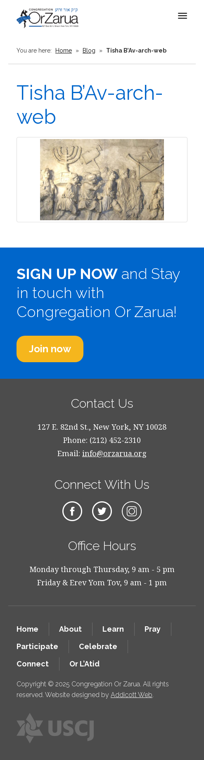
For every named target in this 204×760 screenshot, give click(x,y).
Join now (50, 349)
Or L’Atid (84, 663)
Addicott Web (131, 695)
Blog (89, 50)
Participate (37, 646)
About (70, 629)
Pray (153, 629)
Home (63, 50)
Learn (113, 629)
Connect (33, 663)
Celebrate (98, 646)
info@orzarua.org (114, 453)
